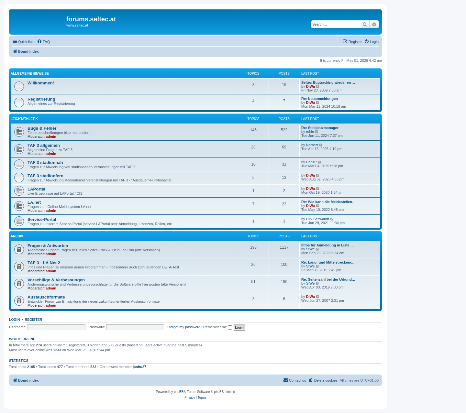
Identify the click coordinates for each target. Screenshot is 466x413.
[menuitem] (43, 42)
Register (33, 319)
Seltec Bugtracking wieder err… (328, 82)
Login (14, 319)
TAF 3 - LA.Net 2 (44, 262)
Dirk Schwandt (317, 219)
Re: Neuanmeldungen (319, 99)
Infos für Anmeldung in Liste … (327, 245)
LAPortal (36, 189)
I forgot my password (183, 327)
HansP (311, 162)
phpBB (178, 392)
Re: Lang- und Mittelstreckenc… (328, 262)
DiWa (310, 86)
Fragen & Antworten (48, 245)
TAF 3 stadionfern (45, 175)
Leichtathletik (24, 119)
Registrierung (41, 99)
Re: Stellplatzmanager (319, 128)
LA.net (34, 202)
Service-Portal (42, 219)
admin (51, 136)
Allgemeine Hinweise (30, 73)
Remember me (217, 327)
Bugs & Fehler (42, 128)
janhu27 (139, 367)
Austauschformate (46, 297)
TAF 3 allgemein (44, 145)
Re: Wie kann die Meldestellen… (328, 202)
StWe (310, 249)
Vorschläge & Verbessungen (56, 279)
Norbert (312, 145)
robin (310, 132)
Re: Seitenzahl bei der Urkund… (328, 279)
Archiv (17, 236)
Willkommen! (41, 83)
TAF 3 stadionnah (45, 162)
